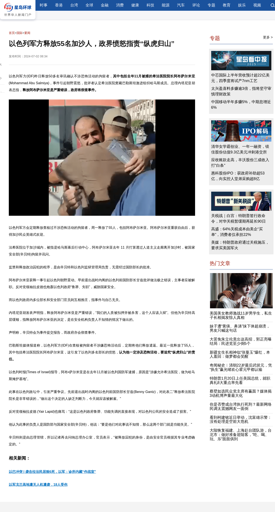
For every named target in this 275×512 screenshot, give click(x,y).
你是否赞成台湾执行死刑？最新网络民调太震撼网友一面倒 (241, 406)
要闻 (27, 33)
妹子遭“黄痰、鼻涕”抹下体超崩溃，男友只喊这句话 (240, 328)
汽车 (181, 5)
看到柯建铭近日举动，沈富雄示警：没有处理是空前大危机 (241, 419)
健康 (135, 5)
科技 (150, 5)
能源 (166, 5)
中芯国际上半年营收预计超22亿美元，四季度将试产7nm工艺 (240, 78)
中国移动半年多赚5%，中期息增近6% (241, 105)
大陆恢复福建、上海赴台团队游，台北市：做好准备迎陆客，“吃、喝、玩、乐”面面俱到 (241, 434)
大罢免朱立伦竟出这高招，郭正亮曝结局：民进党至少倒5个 (241, 341)
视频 (257, 5)
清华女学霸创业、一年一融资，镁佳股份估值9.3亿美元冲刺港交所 (240, 149)
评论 (196, 5)
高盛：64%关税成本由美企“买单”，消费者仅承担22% (237, 232)
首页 (12, 33)
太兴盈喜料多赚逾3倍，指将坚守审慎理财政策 (241, 91)
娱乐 (242, 5)
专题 (211, 5)
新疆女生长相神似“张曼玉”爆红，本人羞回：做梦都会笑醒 (240, 354)
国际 (20, 33)
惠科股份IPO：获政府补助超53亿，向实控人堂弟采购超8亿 (238, 176)
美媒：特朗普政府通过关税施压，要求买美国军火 (240, 245)
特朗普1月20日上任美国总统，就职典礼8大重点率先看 (240, 380)
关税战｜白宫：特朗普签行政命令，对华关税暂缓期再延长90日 (238, 218)
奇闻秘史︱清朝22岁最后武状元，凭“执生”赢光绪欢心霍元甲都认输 (241, 367)
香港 (59, 5)
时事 (43, 5)
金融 (104, 5)
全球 (89, 5)
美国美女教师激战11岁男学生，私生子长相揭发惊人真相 (241, 315)
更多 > (268, 37)
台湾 (74, 5)
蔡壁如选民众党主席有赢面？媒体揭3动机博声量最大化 (241, 393)
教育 (227, 5)
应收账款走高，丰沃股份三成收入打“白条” (240, 163)
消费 (120, 5)
